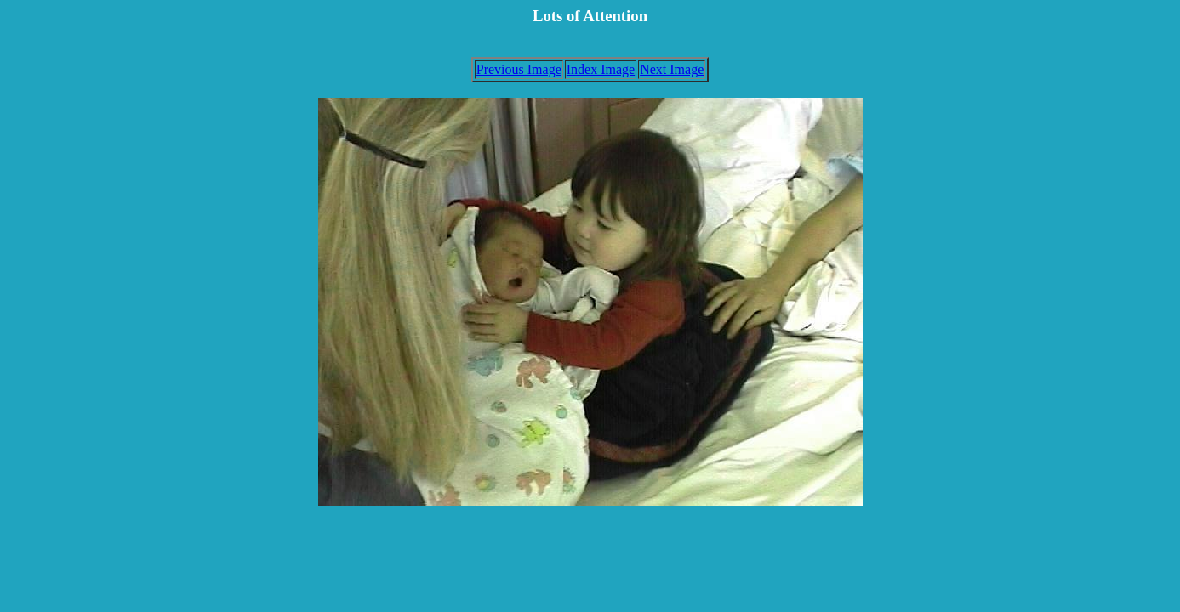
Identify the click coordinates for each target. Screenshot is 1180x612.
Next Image (672, 69)
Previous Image (518, 69)
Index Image (601, 69)
